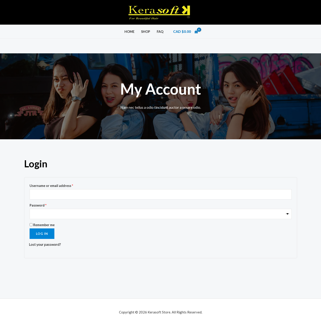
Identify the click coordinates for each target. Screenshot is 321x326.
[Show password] (287, 214)
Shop (145, 32)
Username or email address (58, 185)
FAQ (160, 32)
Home (129, 32)
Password (45, 204)
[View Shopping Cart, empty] (185, 31)
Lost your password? (45, 244)
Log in (42, 233)
